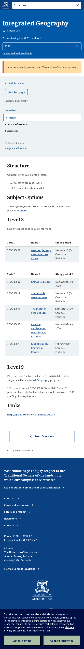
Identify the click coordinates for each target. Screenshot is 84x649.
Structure (11, 117)
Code (10, 242)
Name (34, 242)
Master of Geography (37, 380)
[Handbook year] (42, 46)
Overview (11, 110)
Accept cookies (22, 640)
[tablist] (46, 5)
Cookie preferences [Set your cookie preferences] (61, 640)
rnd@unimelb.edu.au (16, 148)
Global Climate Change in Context (40, 348)
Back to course (16, 83)
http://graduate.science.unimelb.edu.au (31, 414)
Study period (63, 242)
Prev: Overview (44, 436)
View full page (16, 92)
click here (20, 210)
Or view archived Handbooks (17, 53)
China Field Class (40, 281)
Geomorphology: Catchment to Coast (41, 254)
